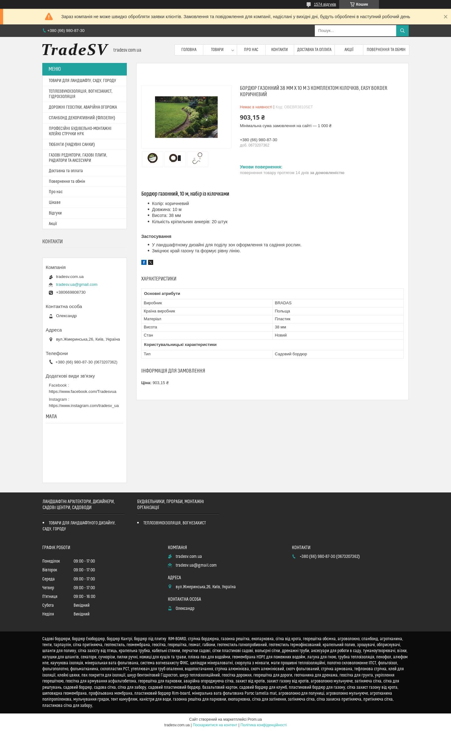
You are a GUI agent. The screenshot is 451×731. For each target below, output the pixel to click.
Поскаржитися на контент (215, 725)
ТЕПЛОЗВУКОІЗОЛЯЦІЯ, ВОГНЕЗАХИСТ (174, 523)
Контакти (279, 49)
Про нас (251, 49)
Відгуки (55, 213)
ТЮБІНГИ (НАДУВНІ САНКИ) (72, 144)
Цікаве (54, 202)
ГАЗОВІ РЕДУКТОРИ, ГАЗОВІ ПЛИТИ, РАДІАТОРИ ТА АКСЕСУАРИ (78, 158)
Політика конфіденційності (264, 725)
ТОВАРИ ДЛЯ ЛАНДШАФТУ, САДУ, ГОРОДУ (82, 80)
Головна (188, 49)
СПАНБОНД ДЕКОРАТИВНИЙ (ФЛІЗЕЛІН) (82, 118)
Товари (217, 49)
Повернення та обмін (386, 49)
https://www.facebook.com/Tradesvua (83, 391)
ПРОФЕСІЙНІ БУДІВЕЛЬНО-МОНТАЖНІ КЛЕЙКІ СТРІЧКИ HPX (80, 131)
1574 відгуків (325, 4)
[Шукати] (402, 30)
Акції (349, 49)
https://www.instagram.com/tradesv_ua (84, 405)
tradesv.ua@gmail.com (76, 284)
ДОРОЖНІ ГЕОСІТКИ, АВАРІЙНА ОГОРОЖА (83, 107)
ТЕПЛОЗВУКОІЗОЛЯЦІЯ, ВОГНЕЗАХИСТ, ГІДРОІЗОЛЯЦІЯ (80, 94)
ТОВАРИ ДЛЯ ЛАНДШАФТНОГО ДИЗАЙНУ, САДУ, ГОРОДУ (79, 526)
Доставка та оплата (314, 49)
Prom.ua (255, 719)
